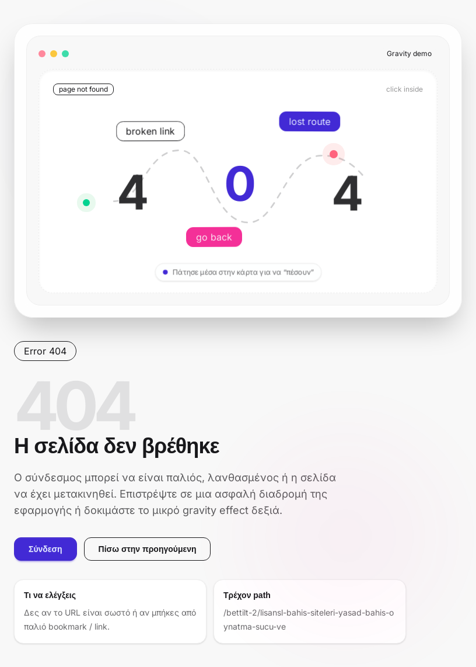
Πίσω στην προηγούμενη (148, 549)
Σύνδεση (45, 549)
